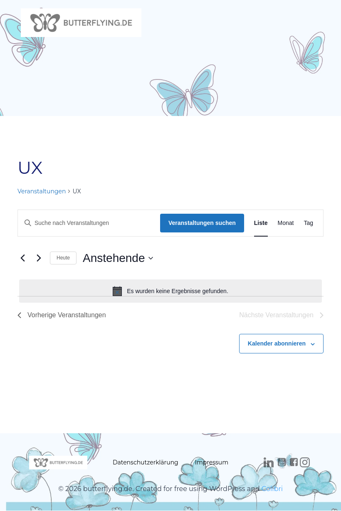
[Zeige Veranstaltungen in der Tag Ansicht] (308, 223)
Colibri (272, 489)
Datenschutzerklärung (145, 462)
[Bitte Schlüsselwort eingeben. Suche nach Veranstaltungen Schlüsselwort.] (89, 223)
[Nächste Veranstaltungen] (39, 258)
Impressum (211, 462)
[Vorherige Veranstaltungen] (22, 258)
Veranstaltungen (41, 191)
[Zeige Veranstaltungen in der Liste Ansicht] (261, 223)
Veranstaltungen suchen (202, 223)
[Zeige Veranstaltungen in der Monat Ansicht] (286, 223)
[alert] (170, 291)
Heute (63, 258)
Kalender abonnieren (277, 343)
